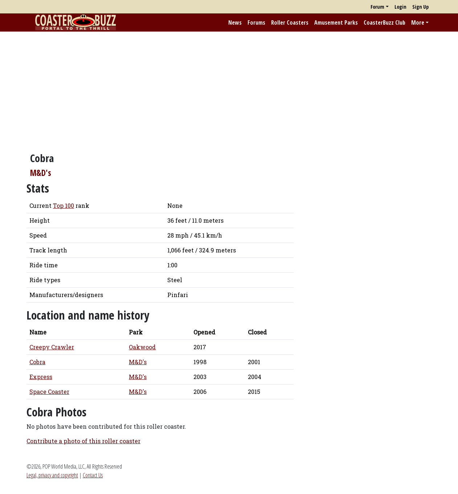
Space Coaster (49, 391)
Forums (256, 22)
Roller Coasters (289, 22)
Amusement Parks (336, 22)
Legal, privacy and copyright (52, 475)
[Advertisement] (229, 88)
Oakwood (142, 347)
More (417, 22)
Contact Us (93, 475)
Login (400, 6)
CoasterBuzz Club (384, 22)
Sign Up (420, 6)
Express (40, 376)
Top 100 (63, 205)
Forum (377, 6)
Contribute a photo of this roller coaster (83, 441)
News (235, 22)
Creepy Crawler (51, 347)
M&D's (40, 172)
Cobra (37, 362)
